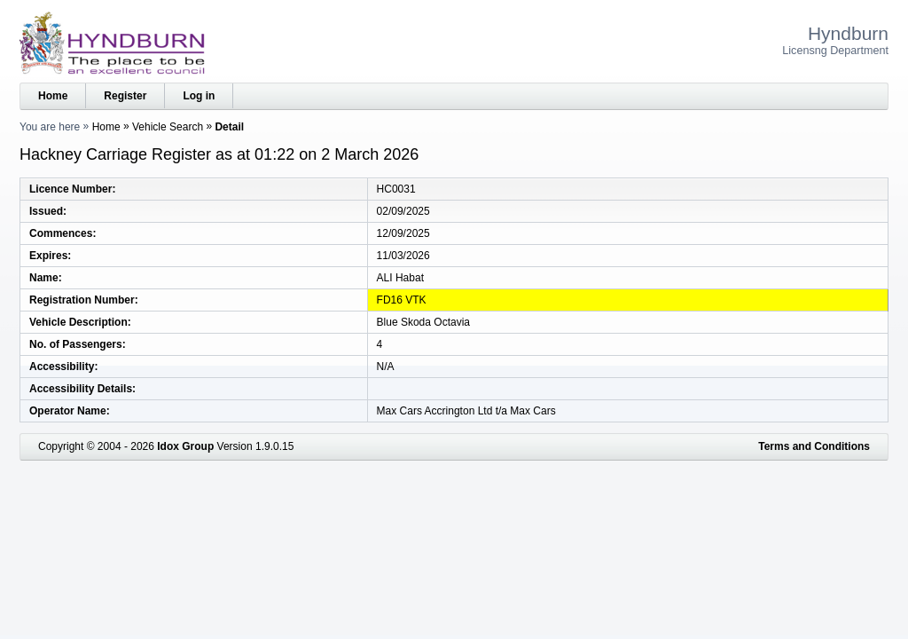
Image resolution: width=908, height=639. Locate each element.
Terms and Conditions (814, 446)
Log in (199, 96)
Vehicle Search (167, 127)
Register (125, 96)
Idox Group (185, 446)
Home (52, 96)
